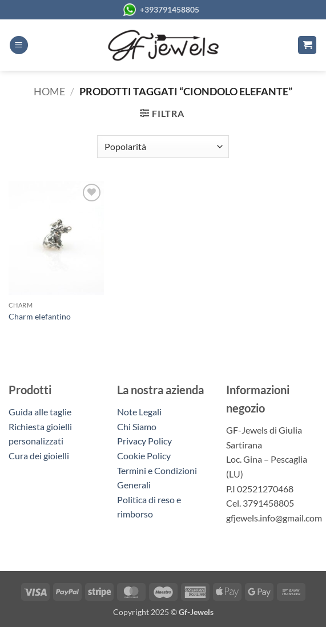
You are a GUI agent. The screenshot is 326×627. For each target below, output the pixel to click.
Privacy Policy (144, 440)
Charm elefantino (40, 316)
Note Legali (139, 411)
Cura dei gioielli (39, 455)
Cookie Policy (144, 455)
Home (49, 91)
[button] (19, 45)
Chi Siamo (136, 426)
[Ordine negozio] (163, 146)
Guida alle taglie (42, 411)
